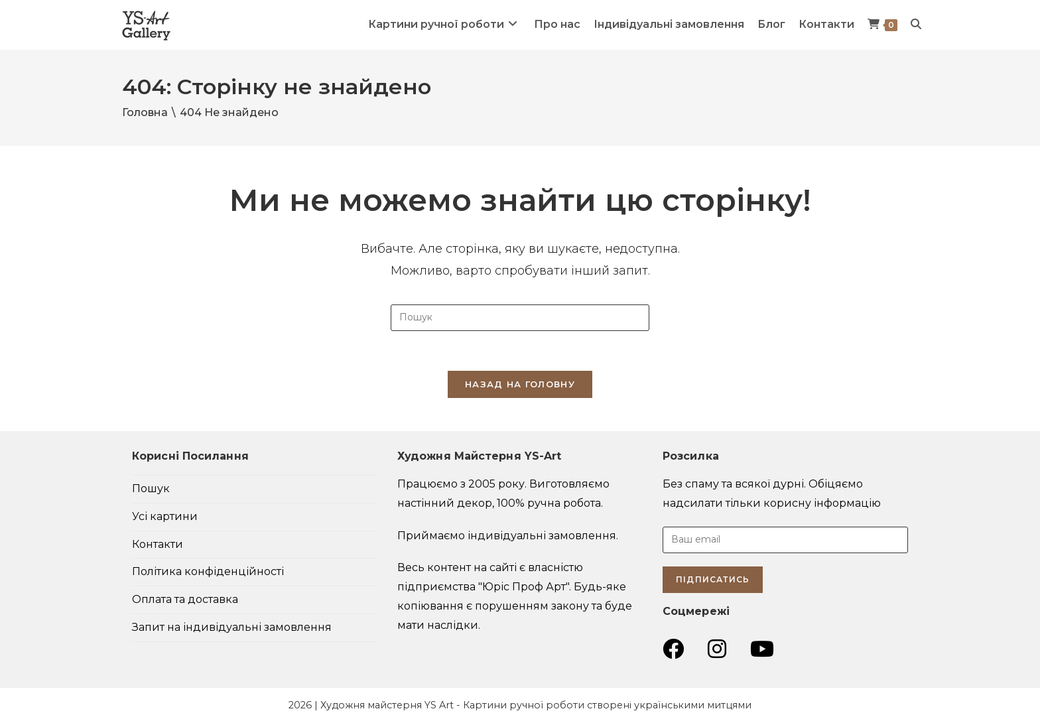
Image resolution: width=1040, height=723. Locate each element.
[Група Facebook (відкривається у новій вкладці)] (673, 649)
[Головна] (145, 112)
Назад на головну (520, 384)
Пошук (151, 488)
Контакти (157, 544)
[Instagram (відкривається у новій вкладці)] (717, 649)
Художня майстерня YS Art (387, 705)
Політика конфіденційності (208, 571)
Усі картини (165, 516)
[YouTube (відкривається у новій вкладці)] (762, 649)
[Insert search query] (520, 317)
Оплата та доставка (185, 599)
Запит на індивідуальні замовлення (232, 627)
